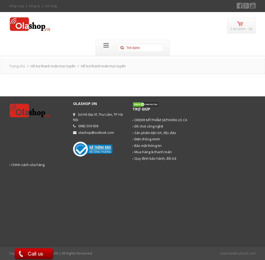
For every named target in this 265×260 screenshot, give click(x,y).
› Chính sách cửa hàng (27, 164)
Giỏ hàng (51, 6)
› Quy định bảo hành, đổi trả (154, 158)
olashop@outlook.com (238, 253)
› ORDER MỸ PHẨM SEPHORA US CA (159, 120)
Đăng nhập (16, 6)
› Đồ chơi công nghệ (147, 126)
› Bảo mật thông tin (147, 145)
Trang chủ (17, 66)
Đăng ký (34, 6)
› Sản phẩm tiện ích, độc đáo (154, 132)
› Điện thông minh (146, 139)
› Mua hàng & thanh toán (152, 152)
